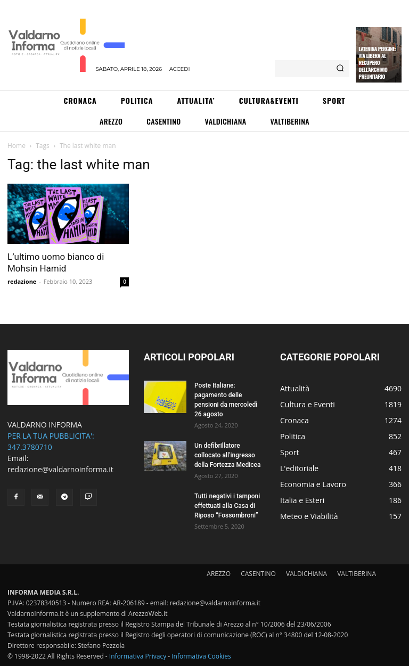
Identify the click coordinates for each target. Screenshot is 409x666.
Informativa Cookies (201, 656)
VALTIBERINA (356, 573)
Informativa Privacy (137, 656)
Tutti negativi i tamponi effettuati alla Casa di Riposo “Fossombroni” (227, 505)
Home (16, 145)
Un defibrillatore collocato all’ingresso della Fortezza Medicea (227, 455)
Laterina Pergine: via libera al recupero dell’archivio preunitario (377, 62)
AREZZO (219, 573)
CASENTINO (258, 573)
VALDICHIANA (306, 573)
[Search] (340, 68)
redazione (21, 281)
